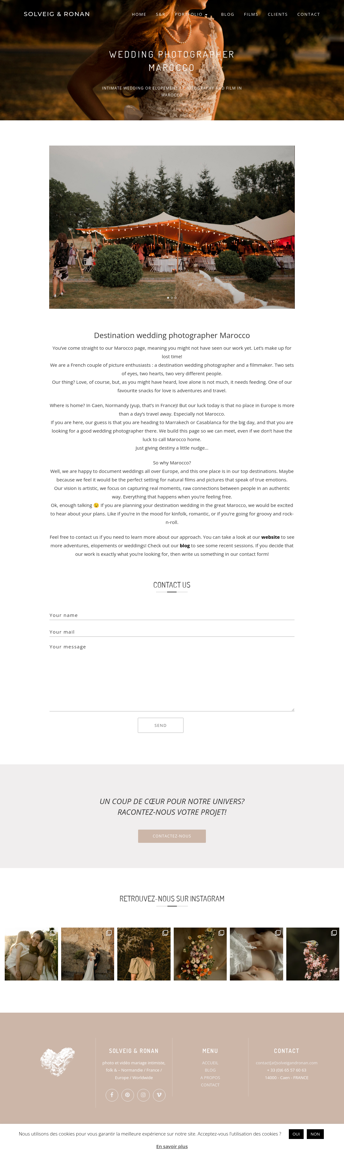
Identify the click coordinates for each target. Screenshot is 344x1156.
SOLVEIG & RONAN (57, 14)
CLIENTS (278, 14)
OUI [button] (296, 1134)
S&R (160, 14)
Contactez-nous (172, 836)
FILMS (251, 14)
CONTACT (308, 14)
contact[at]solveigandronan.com (287, 1063)
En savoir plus (172, 1146)
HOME (139, 14)
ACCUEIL (210, 1063)
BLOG (228, 14)
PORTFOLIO (191, 14)
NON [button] (315, 1134)
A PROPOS (210, 1077)
